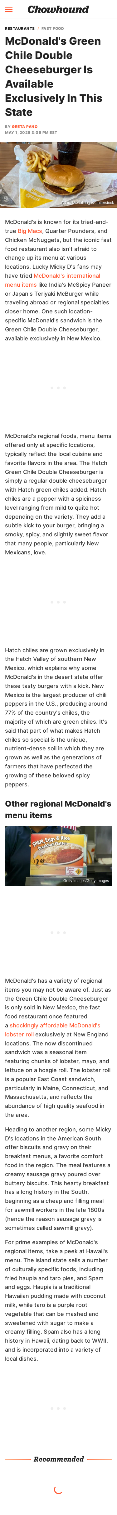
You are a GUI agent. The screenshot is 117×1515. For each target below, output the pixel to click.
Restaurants (20, 28)
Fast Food (52, 28)
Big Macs (30, 231)
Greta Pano (24, 126)
